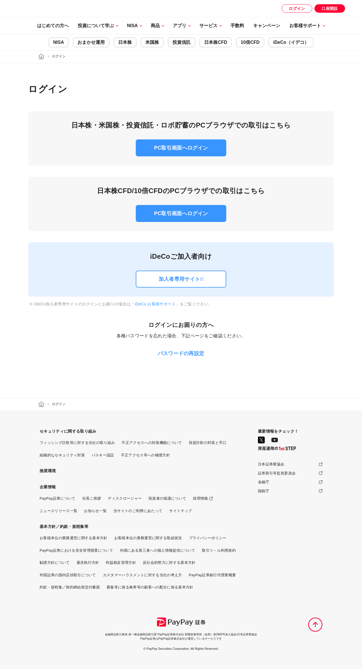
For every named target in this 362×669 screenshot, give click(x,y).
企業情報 (48, 487)
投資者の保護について (167, 498)
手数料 (237, 25)
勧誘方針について (55, 562)
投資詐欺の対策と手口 (208, 443)
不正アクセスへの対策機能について (152, 443)
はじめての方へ (53, 25)
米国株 (152, 42)
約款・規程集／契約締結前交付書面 (70, 587)
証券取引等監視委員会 (277, 473)
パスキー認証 (103, 455)
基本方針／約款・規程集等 (64, 526)
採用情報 (200, 498)
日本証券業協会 (271, 464)
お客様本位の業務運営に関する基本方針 (73, 538)
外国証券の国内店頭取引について (68, 575)
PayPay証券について (58, 498)
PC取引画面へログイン (181, 148)
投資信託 (182, 42)
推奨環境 (48, 471)
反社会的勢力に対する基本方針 (169, 562)
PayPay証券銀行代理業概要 (212, 575)
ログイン (297, 8)
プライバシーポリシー (208, 538)
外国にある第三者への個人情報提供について (157, 550)
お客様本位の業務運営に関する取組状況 (148, 538)
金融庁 (263, 482)
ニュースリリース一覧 (58, 511)
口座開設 (330, 8)
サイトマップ (180, 511)
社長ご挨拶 (91, 498)
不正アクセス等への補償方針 (145, 455)
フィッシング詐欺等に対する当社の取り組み (77, 443)
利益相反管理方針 (121, 562)
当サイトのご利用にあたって (137, 511)
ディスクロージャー (125, 498)
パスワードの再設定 (181, 353)
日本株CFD (215, 42)
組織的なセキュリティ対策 (62, 455)
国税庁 (263, 491)
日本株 (125, 42)
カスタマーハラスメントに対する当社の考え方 (142, 575)
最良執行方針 (88, 562)
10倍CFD (250, 42)
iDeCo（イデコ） (291, 42)
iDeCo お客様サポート (155, 304)
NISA (58, 42)
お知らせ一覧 (95, 511)
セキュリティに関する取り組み (68, 431)
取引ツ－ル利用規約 (219, 550)
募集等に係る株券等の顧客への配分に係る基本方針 (150, 587)
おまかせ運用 (91, 42)
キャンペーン (266, 25)
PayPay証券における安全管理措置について (76, 550)
